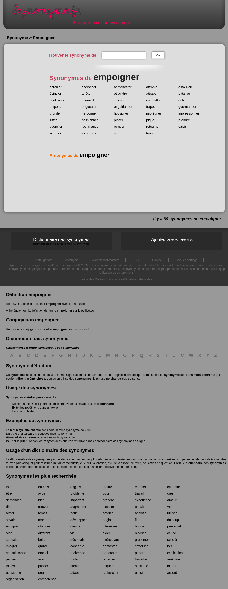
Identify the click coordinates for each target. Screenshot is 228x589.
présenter (142, 540)
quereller (56, 126)
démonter (110, 546)
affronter (152, 87)
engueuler (89, 107)
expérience (143, 500)
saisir (182, 126)
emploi (43, 553)
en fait (139, 507)
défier (182, 100)
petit (73, 513)
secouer (55, 133)
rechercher (110, 572)
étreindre (120, 93)
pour (106, 493)
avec (41, 559)
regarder (109, 559)
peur (41, 572)
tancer (150, 133)
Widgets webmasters (106, 260)
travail (139, 493)
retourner (153, 126)
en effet (140, 487)
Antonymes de (80, 155)
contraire (173, 487)
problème (77, 493)
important (77, 500)
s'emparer (89, 133)
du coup (173, 520)
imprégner (153, 113)
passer (43, 566)
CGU (135, 260)
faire (9, 487)
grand (42, 546)
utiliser (172, 513)
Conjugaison (43, 260)
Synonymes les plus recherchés (41, 476)
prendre (184, 120)
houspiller (121, 113)
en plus (43, 487)
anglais (75, 487)
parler (139, 553)
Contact (157, 260)
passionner (90, 120)
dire (9, 507)
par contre (110, 553)
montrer (44, 520)
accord (172, 572)
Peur (9, 441)
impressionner (188, 113)
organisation (15, 579)
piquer (150, 120)
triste (74, 559)
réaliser (140, 533)
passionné (13, 572)
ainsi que (141, 566)
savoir (10, 520)
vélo (88, 430)
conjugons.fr (81, 329)
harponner (89, 113)
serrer (118, 133)
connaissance (16, 553)
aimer (10, 513)
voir (169, 507)
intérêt (171, 566)
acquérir (109, 566)
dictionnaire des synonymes (30, 459)
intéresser (110, 526)
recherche (77, 553)
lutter (53, 120)
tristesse (12, 566)
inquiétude (24, 441)
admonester (123, 87)
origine (108, 520)
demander (13, 500)
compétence (47, 579)
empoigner (53, 304)
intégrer (11, 546)
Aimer (10, 437)
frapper (151, 107)
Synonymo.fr (50, 13)
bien (41, 500)
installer (108, 507)
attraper (152, 93)
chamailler (89, 100)
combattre (153, 100)
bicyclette (23, 430)
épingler (55, 93)
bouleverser (58, 100)
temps (42, 513)
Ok (158, 55)
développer (78, 520)
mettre (107, 487)
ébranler (55, 87)
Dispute (11, 433)
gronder (55, 113)
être (9, 493)
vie (72, 533)
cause (171, 533)
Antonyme (72, 260)
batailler (184, 93)
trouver (43, 507)
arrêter (86, 93)
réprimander (90, 126)
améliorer (174, 559)
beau (171, 546)
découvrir (77, 540)
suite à (172, 540)
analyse (140, 513)
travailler (141, 559)
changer (44, 526)
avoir (41, 493)
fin (136, 520)
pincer (118, 120)
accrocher (89, 87)
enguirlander (123, 107)
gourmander (187, 107)
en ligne (12, 526)
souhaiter (13, 540)
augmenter (78, 507)
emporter (56, 107)
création (76, 566)
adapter (76, 572)
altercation (28, 433)
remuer (119, 126)
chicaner (120, 100)
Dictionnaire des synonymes (61, 241)
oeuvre (75, 526)
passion (140, 572)
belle (41, 540)
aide (9, 533)
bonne (139, 526)
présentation (176, 526)
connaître (77, 546)
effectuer (141, 546)
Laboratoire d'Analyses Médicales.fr (131, 279)
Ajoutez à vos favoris (172, 239)
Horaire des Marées (91, 279)
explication (175, 553)
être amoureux (29, 437)
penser (11, 559)
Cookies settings (186, 260)
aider (106, 533)
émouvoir (185, 87)
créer (171, 493)
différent (44, 533)
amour (172, 500)
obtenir (108, 513)
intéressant (111, 540)
